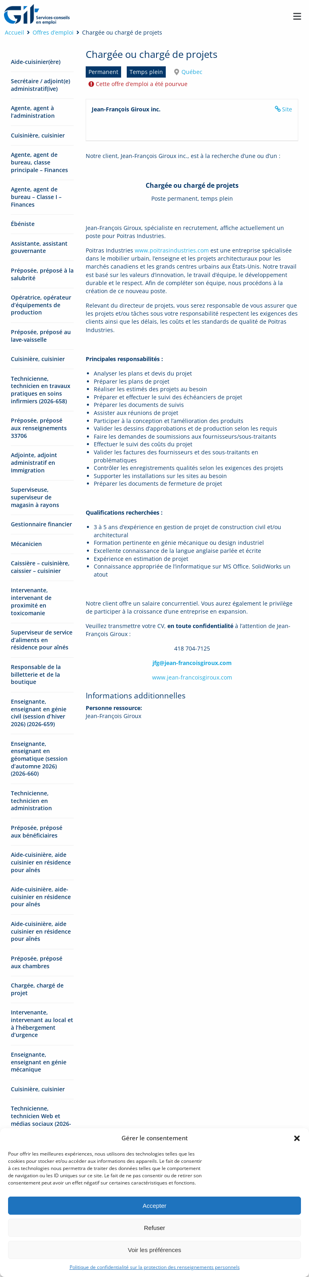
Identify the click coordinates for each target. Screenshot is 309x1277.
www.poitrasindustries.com (172, 250)
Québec (191, 72)
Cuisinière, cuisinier (38, 135)
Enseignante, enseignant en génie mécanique (38, 1062)
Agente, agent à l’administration (33, 111)
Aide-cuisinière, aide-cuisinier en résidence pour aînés (41, 896)
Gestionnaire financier (41, 524)
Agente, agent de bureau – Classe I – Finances (36, 196)
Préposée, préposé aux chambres (36, 962)
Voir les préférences (154, 1249)
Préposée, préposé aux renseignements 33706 (39, 428)
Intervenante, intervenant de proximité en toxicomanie (31, 601)
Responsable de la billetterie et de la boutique (36, 674)
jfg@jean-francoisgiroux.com (192, 663)
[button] (297, 1138)
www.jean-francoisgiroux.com (192, 677)
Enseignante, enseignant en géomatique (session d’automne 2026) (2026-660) (39, 759)
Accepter (154, 1205)
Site (287, 109)
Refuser (154, 1227)
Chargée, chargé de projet (37, 989)
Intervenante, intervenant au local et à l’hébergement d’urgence (42, 1023)
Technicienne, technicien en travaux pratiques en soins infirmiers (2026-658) (40, 390)
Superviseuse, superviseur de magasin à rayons (35, 497)
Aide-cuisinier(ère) (35, 62)
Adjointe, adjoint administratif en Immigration (34, 462)
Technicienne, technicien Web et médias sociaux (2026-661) (41, 1120)
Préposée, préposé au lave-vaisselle (41, 335)
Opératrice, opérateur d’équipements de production (41, 305)
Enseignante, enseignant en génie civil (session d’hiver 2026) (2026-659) (38, 713)
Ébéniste (23, 224)
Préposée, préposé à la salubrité (42, 274)
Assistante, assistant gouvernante (39, 247)
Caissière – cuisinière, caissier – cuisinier (40, 567)
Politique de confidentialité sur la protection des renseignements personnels (155, 1267)
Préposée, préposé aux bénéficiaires (36, 831)
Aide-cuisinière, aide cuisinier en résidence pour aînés (41, 862)
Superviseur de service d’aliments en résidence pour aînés (41, 639)
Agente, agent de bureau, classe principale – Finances (39, 162)
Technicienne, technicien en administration (31, 800)
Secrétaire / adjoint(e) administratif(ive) (40, 84)
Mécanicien (26, 544)
